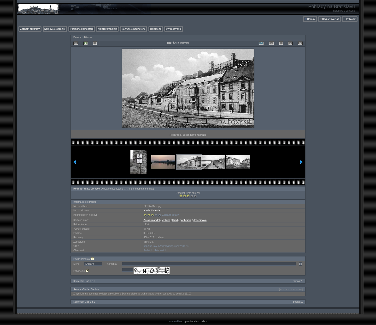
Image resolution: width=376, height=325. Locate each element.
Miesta (88, 37)
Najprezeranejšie (107, 29)
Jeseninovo (199, 220)
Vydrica (166, 220)
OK (300, 264)
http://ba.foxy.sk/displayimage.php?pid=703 (166, 246)
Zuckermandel (151, 220)
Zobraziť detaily (170, 215)
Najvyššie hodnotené (134, 29)
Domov (311, 19)
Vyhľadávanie (174, 29)
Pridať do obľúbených (154, 250)
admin (146, 210)
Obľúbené (155, 29)
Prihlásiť (351, 19)
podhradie (185, 220)
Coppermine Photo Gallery (194, 321)
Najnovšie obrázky (54, 29)
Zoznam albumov (30, 29)
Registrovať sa (330, 19)
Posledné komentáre (82, 29)
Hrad (175, 220)
